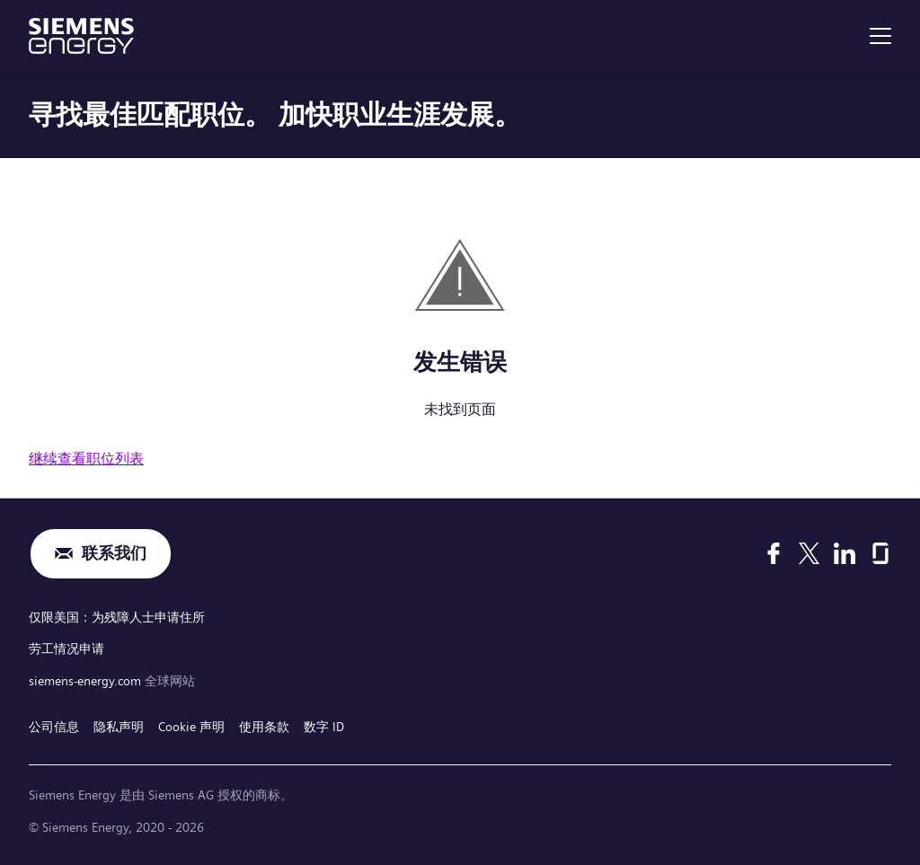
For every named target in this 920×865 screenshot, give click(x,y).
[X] (809, 553)
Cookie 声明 (191, 726)
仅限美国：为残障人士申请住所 (117, 617)
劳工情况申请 (66, 648)
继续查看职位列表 (86, 458)
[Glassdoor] (880, 553)
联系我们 (114, 553)
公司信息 (54, 726)
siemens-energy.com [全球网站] (87, 681)
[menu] (880, 36)
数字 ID (324, 726)
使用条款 (264, 726)
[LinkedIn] (844, 553)
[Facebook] (773, 553)
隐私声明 (118, 726)
